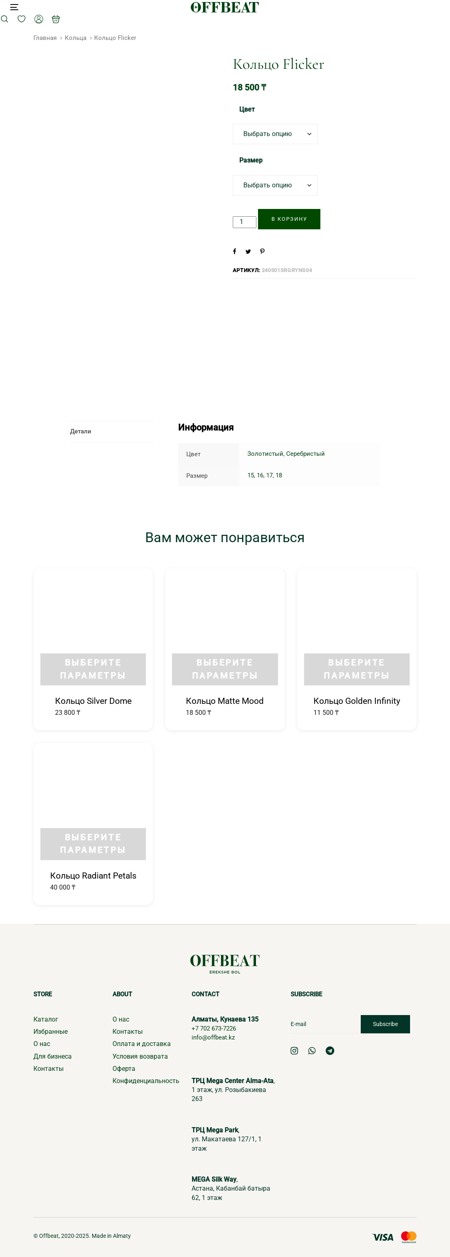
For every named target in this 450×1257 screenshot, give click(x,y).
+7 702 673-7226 (216, 1028)
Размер (250, 160)
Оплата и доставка (141, 1043)
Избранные (50, 1031)
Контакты (48, 1068)
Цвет (247, 109)
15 (250, 475)
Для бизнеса (52, 1056)
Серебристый (305, 453)
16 (260, 475)
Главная (45, 38)
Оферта (123, 1068)
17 (269, 475)
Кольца (75, 38)
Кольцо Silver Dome (93, 700)
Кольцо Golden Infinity (356, 700)
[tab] (112, 431)
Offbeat (49, 1235)
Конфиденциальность (145, 1081)
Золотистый (265, 453)
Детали (80, 431)
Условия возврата (140, 1056)
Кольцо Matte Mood (225, 700)
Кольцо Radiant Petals (93, 875)
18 (279, 475)
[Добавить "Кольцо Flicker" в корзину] (289, 219)
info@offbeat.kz (215, 1037)
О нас (41, 1043)
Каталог (45, 1019)
